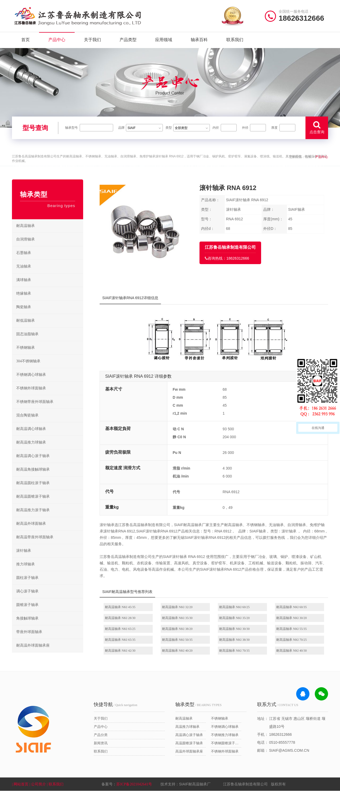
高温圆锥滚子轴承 (189, 743)
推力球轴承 (25, 564)
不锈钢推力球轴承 (225, 735)
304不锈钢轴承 (28, 361)
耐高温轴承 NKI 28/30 (120, 618)
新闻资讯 (101, 743)
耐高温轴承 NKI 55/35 (291, 629)
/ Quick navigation (115, 704)
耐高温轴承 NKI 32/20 (177, 607)
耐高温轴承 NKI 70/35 (234, 650)
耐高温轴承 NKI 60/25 (234, 607)
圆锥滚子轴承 (27, 605)
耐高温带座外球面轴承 (34, 537)
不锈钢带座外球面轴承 (34, 402)
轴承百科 (199, 39)
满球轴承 (23, 280)
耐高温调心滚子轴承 (33, 456)
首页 (25, 39)
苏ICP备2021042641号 (134, 784)
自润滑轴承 (25, 239)
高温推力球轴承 (187, 727)
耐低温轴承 (25, 321)
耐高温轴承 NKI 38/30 (234, 640)
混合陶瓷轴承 (27, 415)
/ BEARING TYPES (198, 704)
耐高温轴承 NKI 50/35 (177, 640)
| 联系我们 (56, 784)
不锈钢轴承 (25, 348)
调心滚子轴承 (27, 591)
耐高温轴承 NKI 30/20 (291, 618)
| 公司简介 (38, 784)
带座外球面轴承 (29, 632)
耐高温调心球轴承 (31, 429)
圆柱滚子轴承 (27, 578)
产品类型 (128, 39)
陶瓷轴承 (23, 307)
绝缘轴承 (23, 293)
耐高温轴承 (25, 226)
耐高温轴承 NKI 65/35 (120, 640)
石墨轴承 (23, 253)
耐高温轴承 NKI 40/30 (291, 650)
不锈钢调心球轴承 (31, 375)
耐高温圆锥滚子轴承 (33, 496)
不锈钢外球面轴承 (31, 388)
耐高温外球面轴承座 (33, 645)
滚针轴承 (23, 551)
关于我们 (92, 39)
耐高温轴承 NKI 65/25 (120, 629)
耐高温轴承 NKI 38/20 (177, 629)
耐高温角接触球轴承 (33, 469)
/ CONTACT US (277, 704)
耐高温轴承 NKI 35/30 (177, 618)
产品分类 (101, 735)
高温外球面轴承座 (189, 751)
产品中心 (56, 39)
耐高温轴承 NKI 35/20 (234, 618)
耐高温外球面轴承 (31, 524)
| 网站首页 (20, 784)
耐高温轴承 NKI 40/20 (177, 650)
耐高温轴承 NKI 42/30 (120, 650)
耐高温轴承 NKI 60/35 (291, 607)
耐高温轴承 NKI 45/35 (120, 607)
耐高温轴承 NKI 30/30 (234, 629)
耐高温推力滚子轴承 (33, 510)
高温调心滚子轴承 (189, 735)
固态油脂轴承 (27, 334)
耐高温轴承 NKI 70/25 (291, 640)
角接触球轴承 (27, 618)
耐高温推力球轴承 (31, 442)
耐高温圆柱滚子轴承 (33, 483)
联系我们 (234, 39)
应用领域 (163, 39)
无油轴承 (23, 266)
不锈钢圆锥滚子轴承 (226, 743)
